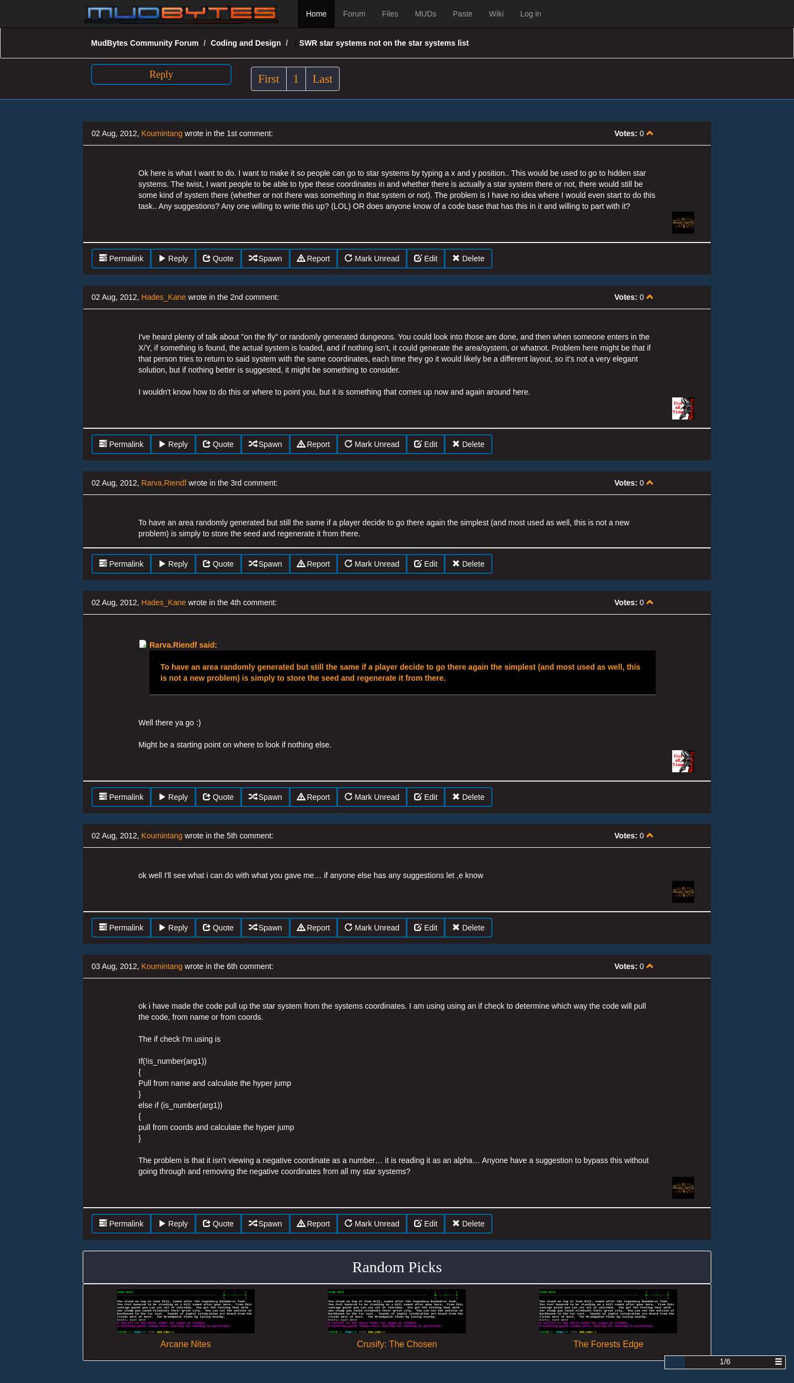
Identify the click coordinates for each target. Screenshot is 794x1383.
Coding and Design (246, 43)
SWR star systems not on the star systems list (384, 43)
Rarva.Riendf (163, 482)
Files (390, 13)
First (269, 78)
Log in (531, 13)
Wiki (496, 13)
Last (322, 78)
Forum (354, 13)
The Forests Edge (608, 1344)
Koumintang (162, 133)
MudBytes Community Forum (144, 43)
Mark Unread (372, 258)
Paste (463, 13)
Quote (218, 258)
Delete (468, 258)
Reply (161, 74)
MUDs (425, 13)
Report (313, 258)
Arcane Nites (185, 1344)
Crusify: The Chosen (397, 1344)
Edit (425, 258)
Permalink (121, 258)
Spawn (265, 258)
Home (316, 13)
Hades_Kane (163, 297)
